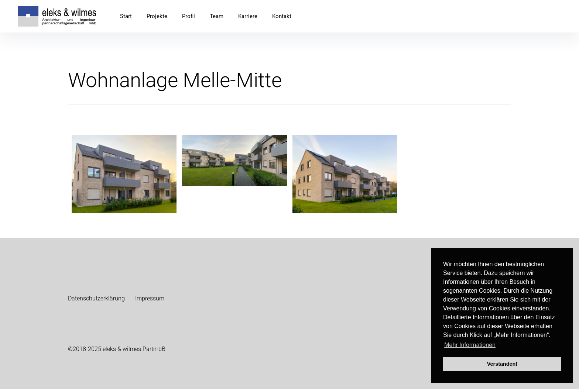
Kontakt (281, 16)
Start (126, 16)
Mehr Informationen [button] (470, 345)
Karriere (247, 16)
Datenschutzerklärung (96, 298)
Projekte (157, 16)
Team (216, 16)
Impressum (149, 298)
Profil (188, 16)
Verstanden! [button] (502, 364)
